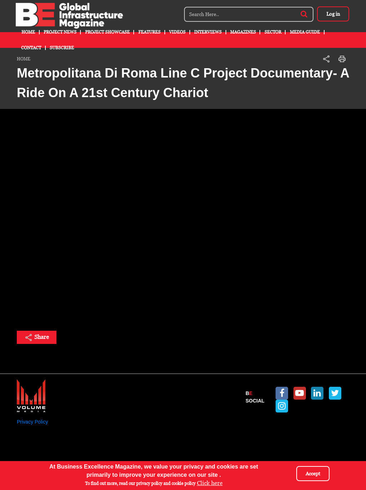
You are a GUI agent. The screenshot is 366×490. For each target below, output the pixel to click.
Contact (31, 47)
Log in (333, 14)
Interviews (208, 32)
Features (149, 32)
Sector (272, 32)
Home (28, 32)
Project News (60, 32)
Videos (177, 32)
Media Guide (305, 32)
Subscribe (62, 47)
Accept (313, 473)
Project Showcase (107, 32)
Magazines (243, 32)
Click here (210, 483)
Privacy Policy (32, 422)
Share (36, 337)
